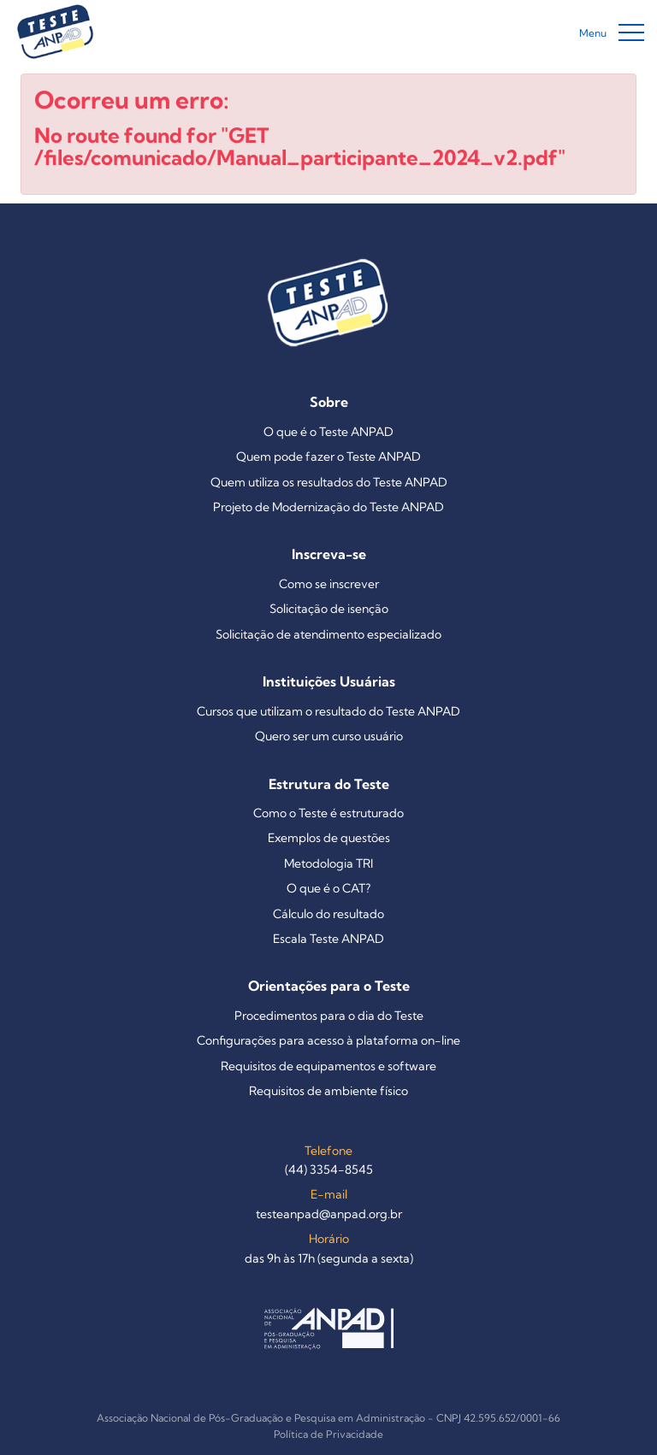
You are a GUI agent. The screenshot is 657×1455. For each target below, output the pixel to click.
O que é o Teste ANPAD (328, 431)
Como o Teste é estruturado (328, 813)
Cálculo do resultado (328, 914)
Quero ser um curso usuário (329, 736)
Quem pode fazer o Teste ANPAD (328, 456)
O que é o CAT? (328, 888)
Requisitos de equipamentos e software (328, 1066)
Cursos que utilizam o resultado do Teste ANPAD (328, 711)
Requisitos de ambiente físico (328, 1091)
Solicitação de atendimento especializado (328, 634)
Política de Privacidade (328, 1434)
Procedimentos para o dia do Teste (328, 1015)
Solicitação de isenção (328, 608)
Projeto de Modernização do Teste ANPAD (328, 507)
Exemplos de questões (329, 837)
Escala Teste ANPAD (328, 938)
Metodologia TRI (328, 863)
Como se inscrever (329, 584)
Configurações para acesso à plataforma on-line (328, 1040)
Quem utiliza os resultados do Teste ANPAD (328, 482)
